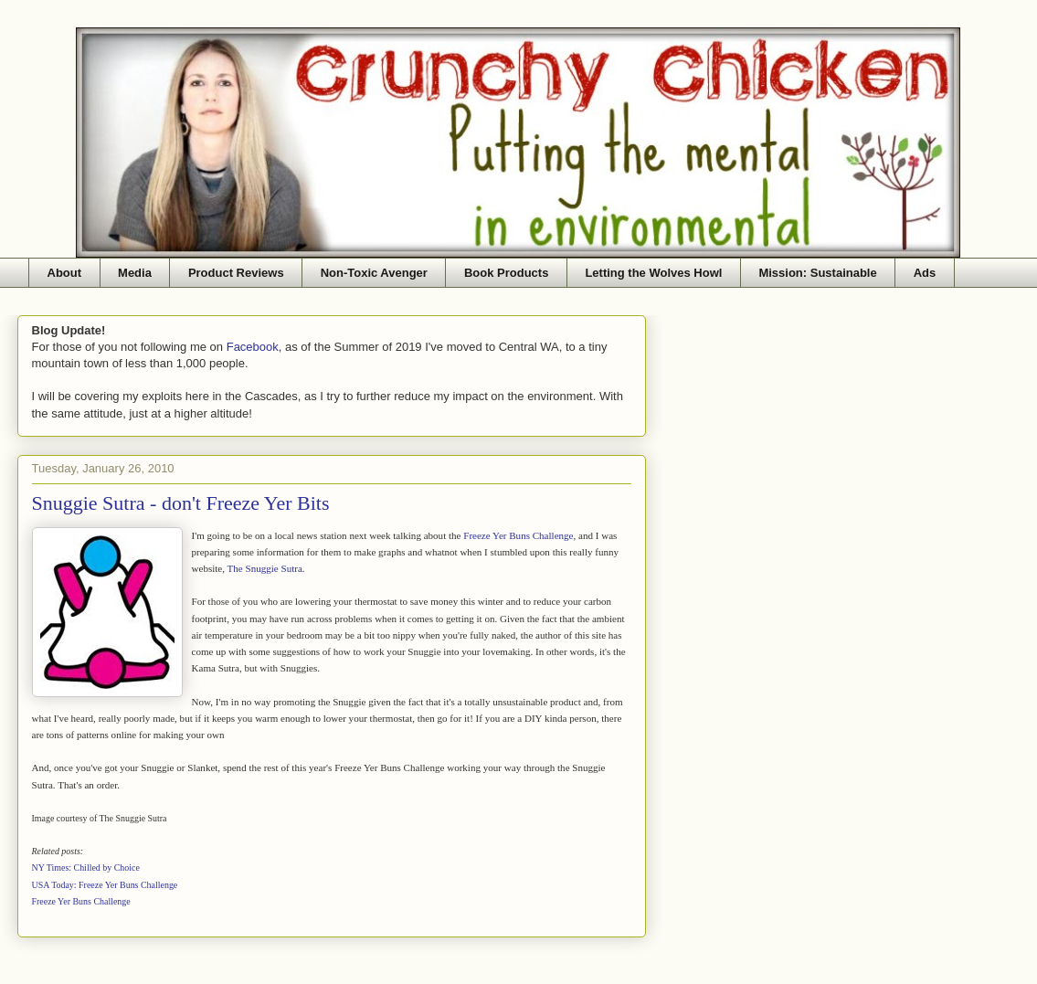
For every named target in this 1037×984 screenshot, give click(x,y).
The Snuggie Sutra (265, 568)
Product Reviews (236, 273)
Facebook (253, 347)
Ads (925, 273)
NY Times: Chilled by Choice (86, 867)
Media (135, 273)
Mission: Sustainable (817, 273)
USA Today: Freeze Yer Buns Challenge (105, 885)
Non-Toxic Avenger (374, 273)
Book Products (506, 273)
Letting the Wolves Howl (653, 273)
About (65, 273)
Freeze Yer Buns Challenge (518, 535)
